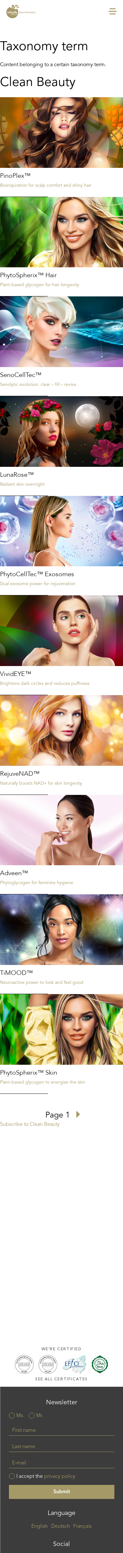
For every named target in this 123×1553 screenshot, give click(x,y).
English (39, 1526)
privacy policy (59, 1476)
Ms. (20, 1415)
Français (82, 1526)
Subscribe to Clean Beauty (30, 1124)
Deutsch (60, 1526)
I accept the (45, 1476)
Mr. (39, 1415)
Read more (61, 147)
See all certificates (61, 1379)
